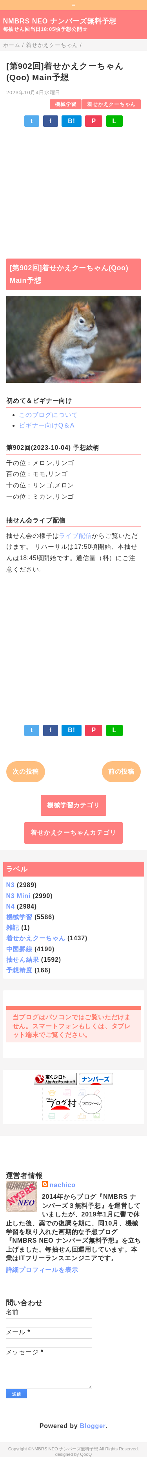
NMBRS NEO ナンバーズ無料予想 (60, 21)
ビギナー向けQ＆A (46, 425)
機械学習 (65, 104)
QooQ (86, 1454)
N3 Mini (18, 896)
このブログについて (48, 414)
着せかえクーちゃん (111, 104)
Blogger (92, 1426)
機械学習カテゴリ (73, 805)
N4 (10, 906)
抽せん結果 (22, 959)
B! (71, 121)
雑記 (13, 927)
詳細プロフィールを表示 (42, 1270)
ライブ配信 (75, 535)
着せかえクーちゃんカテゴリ (73, 832)
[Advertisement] (73, 189)
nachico (63, 1185)
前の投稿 (121, 771)
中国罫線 (19, 949)
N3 (10, 885)
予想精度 (19, 970)
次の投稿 (26, 771)
